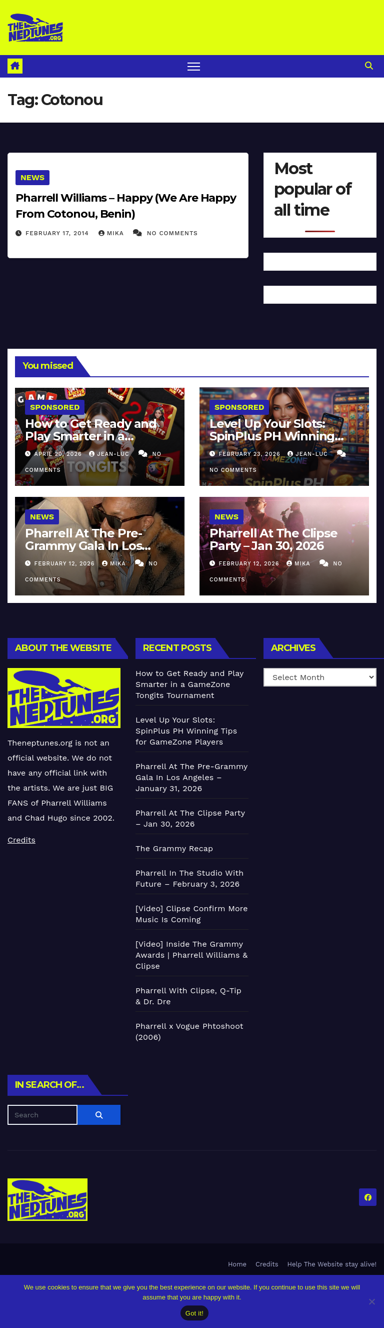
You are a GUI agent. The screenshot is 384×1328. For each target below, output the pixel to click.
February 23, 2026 (251, 454)
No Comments (172, 233)
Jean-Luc (110, 454)
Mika (112, 233)
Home (237, 1264)
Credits (22, 840)
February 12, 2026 (65, 563)
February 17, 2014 (59, 233)
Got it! (195, 1313)
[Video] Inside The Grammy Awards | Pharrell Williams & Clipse (192, 955)
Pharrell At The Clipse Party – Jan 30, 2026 (274, 539)
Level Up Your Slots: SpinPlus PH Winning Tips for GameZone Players (186, 731)
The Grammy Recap (174, 848)
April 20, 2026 (59, 454)
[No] (371, 1301)
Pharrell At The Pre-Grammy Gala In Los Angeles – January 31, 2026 (192, 777)
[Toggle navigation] (194, 66)
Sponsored (55, 407)
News (32, 177)
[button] (369, 66)
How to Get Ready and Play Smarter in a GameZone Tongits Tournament (190, 684)
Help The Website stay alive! (332, 1264)
